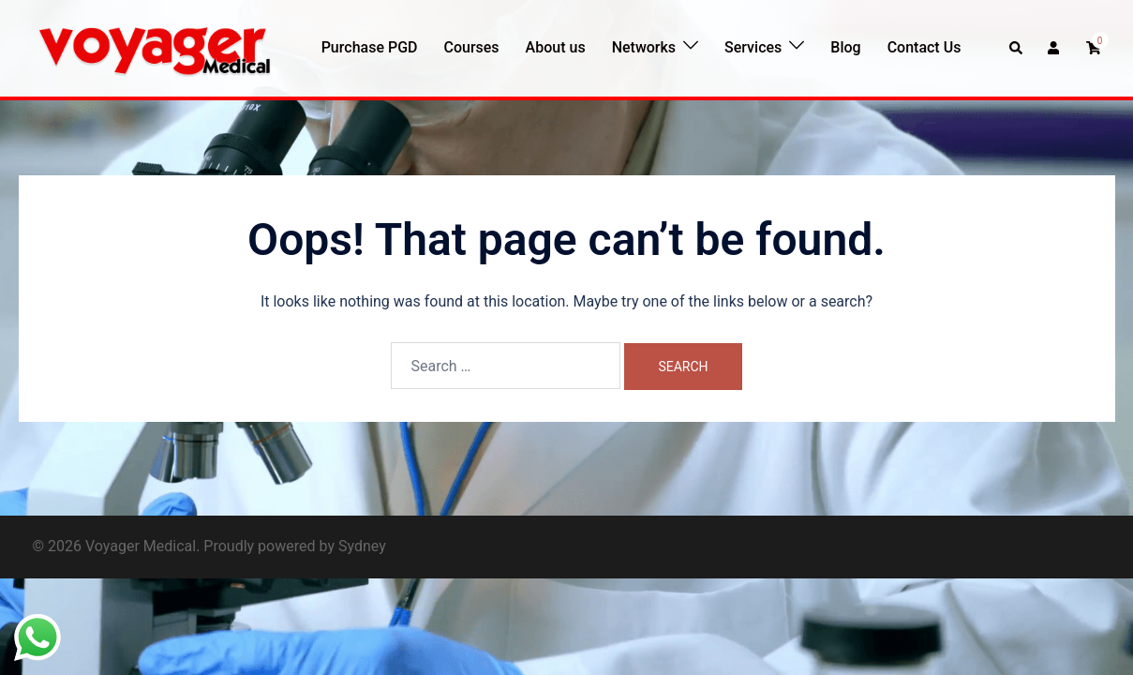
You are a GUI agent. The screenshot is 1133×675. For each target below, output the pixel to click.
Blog (845, 47)
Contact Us (924, 47)
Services (753, 47)
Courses (471, 47)
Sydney (362, 546)
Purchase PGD (369, 47)
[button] (1016, 47)
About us (556, 47)
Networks (644, 47)
